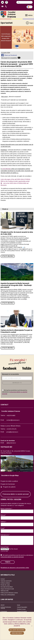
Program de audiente (9, 487)
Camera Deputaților (22, 607)
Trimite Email (3, 6)
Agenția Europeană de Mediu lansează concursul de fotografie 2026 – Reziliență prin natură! (16, 285)
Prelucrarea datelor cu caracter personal (16, 494)
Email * (3, 528)
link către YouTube (26, 368)
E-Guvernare (4, 611)
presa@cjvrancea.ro (12, 432)
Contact (3, 579)
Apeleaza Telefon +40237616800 (6, 6)
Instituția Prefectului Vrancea (6, 607)
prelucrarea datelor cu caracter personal (12, 557)
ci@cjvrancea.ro (11, 443)
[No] (32, 626)
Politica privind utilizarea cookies (9, 592)
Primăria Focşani (21, 609)
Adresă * (3, 515)
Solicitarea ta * (5, 535)
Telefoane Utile (4, 590)
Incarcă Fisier (5, 547)
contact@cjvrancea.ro (12, 420)
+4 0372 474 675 (11, 429)
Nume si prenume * (6, 508)
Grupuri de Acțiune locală (7, 589)
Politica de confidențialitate (8, 594)
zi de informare (6, 169)
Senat (18, 605)
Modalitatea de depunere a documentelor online (15, 567)
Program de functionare (8, 484)
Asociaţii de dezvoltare (7, 587)
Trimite (7, 562)
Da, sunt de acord (17, 630)
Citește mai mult (8, 256)
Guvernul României (22, 611)
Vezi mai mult (17, 633)
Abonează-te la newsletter (9, 58)
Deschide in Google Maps (10, 475)
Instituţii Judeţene (5, 583)
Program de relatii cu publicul (9, 481)
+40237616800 (10, 415)
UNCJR (2, 605)
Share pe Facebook (11, 55)
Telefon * (3, 522)
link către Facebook (9, 368)
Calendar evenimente (6, 581)
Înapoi (29, 23)
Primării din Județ (5, 585)
